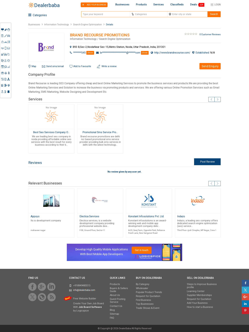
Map (34, 66)
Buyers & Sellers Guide (119, 290)
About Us (115, 295)
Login (217, 4)
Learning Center (196, 291)
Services (158, 4)
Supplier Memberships (199, 295)
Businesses (122, 4)
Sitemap (114, 313)
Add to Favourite (82, 66)
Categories (37, 15)
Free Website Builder (84, 298)
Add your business (93, 4)
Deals (193, 4)
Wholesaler (142, 288)
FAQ (112, 317)
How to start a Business (200, 307)
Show (90, 52)
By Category (142, 284)
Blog (112, 309)
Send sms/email (55, 66)
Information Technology (56, 24)
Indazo (181, 216)
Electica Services (89, 216)
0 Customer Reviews (210, 34)
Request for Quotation (148, 296)
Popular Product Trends (149, 292)
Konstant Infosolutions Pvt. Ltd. (146, 216)
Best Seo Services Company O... (51, 132)
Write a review (109, 66)
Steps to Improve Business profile (202, 286)
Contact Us (116, 306)
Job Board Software (90, 307)
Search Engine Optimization (87, 24)
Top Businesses (145, 303)
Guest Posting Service (117, 300)
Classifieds (177, 4)
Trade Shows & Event (147, 308)
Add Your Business (197, 302)
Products (141, 4)
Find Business (143, 300)
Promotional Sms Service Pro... (100, 132)
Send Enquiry (210, 66)
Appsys (35, 216)
